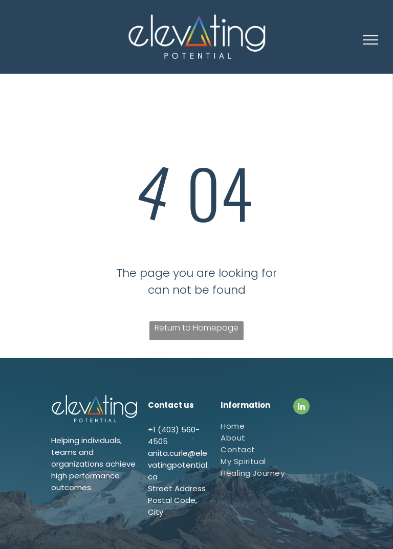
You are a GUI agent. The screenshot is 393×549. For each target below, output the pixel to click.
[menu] (370, 40)
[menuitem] (258, 426)
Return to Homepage (196, 328)
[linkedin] (301, 407)
